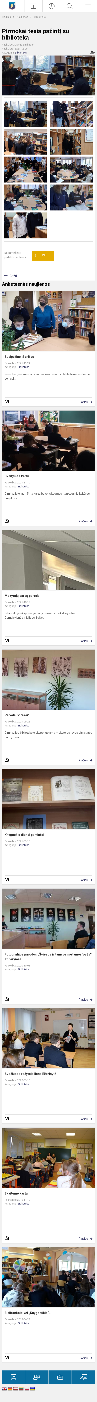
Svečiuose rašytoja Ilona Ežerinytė (30, 1074)
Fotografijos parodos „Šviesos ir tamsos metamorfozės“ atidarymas (48, 957)
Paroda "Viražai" (17, 715)
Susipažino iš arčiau (19, 357)
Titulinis (6, 16)
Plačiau (83, 402)
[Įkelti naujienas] (33, 6)
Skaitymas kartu (17, 476)
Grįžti (13, 276)
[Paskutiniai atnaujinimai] (52, 6)
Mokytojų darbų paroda (22, 596)
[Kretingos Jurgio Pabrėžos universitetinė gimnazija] (12, 6)
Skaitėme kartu (16, 1193)
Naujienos (23, 16)
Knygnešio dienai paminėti (24, 835)
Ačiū (40, 255)
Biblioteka (40, 16)
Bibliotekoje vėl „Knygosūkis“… (28, 1313)
